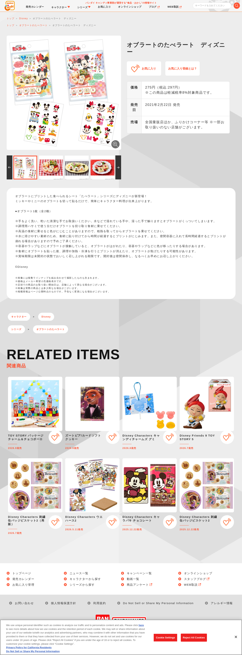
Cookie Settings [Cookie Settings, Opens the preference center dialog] (165, 639)
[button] (9, 167)
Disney (46, 316)
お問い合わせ (24, 603)
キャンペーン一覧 (139, 573)
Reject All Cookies (194, 639)
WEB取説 (193, 584)
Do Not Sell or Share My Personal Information (158, 603)
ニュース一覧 (79, 573)
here (141, 627)
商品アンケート (140, 584)
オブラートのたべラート (50, 329)
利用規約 (99, 603)
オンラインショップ (198, 573)
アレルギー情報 (222, 603)
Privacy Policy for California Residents (28, 649)
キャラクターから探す (85, 578)
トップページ (21, 573)
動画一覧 (133, 578)
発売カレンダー (23, 578)
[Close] (236, 639)
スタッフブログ (197, 578)
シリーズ (16, 329)
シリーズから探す (82, 584)
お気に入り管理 (23, 584)
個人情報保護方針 (63, 603)
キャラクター (19, 316)
